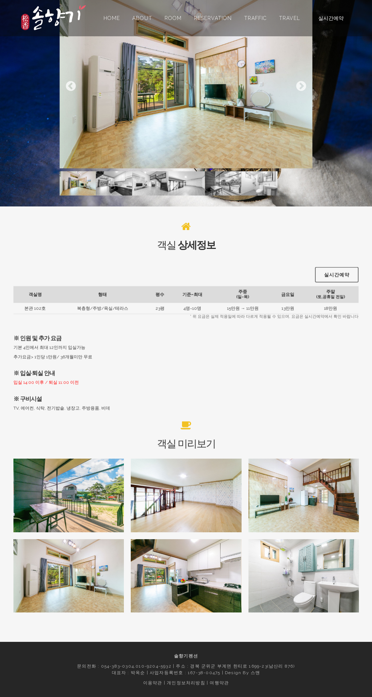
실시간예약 (331, 18)
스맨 (255, 672)
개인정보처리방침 (186, 682)
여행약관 (219, 682)
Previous (71, 86)
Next (301, 86)
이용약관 (152, 682)
